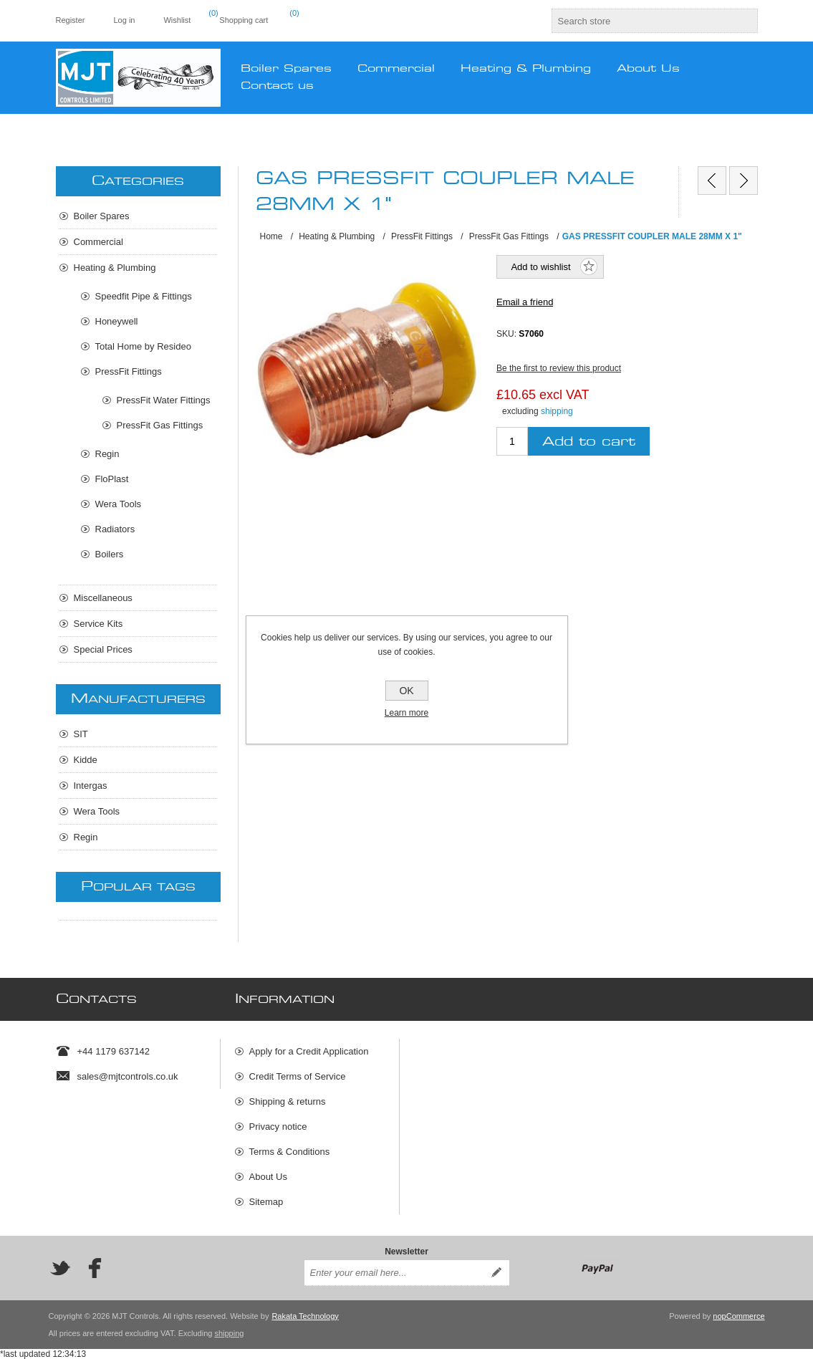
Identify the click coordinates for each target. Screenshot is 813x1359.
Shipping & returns (287, 1101)
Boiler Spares (102, 216)
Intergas (90, 785)
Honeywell (116, 321)
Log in (124, 20)
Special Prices (103, 649)
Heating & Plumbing (115, 267)
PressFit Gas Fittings (160, 425)
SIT (81, 734)
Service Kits (98, 623)
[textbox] (641, 20)
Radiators (115, 529)
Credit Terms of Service (297, 1076)
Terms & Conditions (289, 1151)
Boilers (109, 554)
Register (70, 20)
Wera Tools (118, 504)
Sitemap (266, 1201)
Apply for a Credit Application (309, 1051)
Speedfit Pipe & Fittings (143, 296)
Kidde (85, 759)
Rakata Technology (304, 1316)
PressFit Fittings (128, 371)
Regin (107, 453)
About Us (268, 1176)
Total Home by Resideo (143, 346)
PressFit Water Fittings (164, 400)
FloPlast (112, 479)
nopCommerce (738, 1316)
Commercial (98, 241)
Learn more (406, 713)
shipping (557, 411)
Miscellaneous (103, 597)
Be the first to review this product (558, 368)
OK (406, 690)
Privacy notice (278, 1126)
